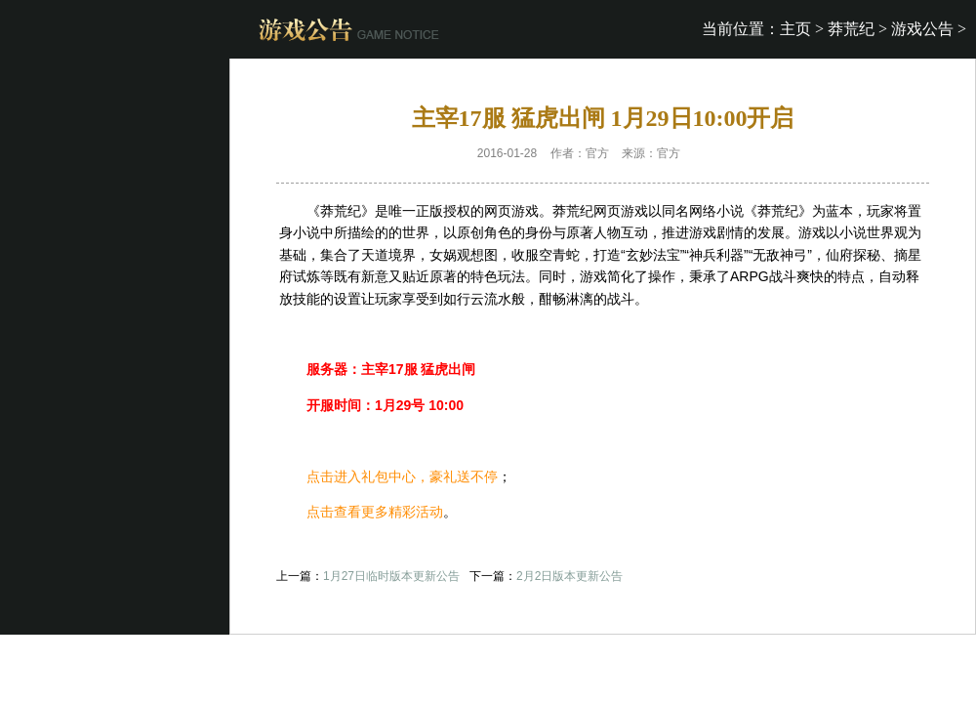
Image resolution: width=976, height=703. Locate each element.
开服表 (710, 153)
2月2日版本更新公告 (569, 576)
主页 (795, 29)
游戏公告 (922, 29)
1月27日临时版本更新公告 (391, 576)
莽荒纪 (851, 29)
